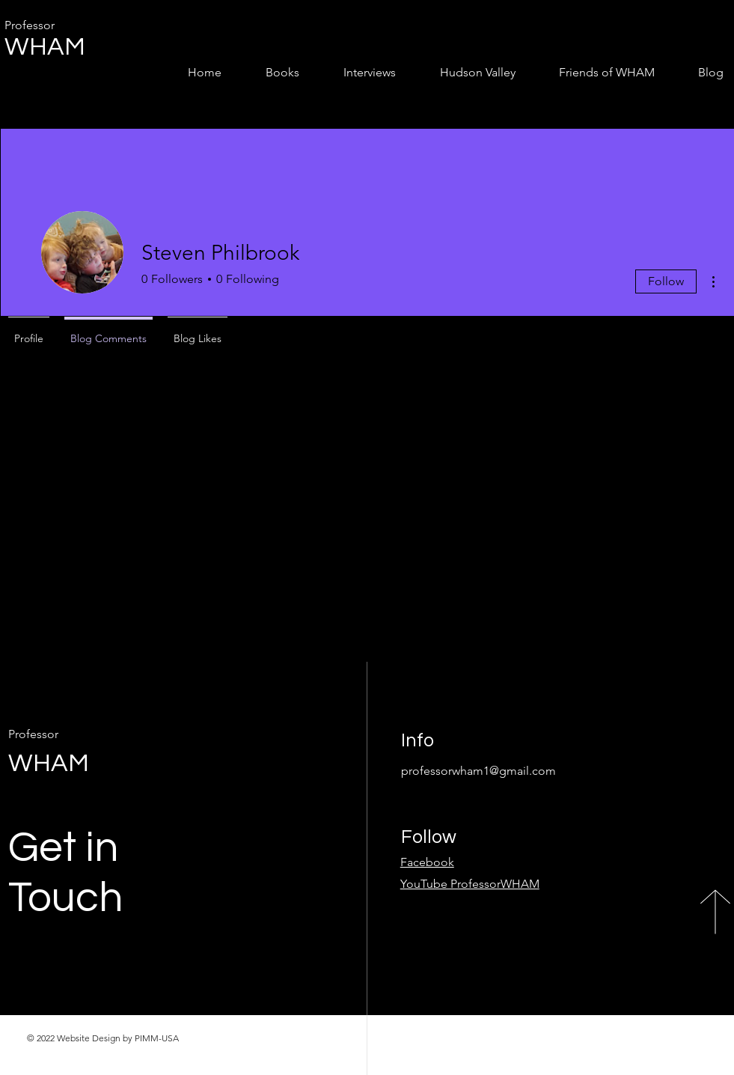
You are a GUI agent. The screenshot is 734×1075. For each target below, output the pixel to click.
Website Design (88, 1038)
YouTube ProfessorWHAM (469, 884)
